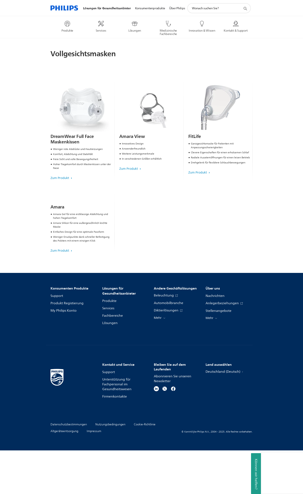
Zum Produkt (60, 178)
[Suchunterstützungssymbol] (245, 8)
